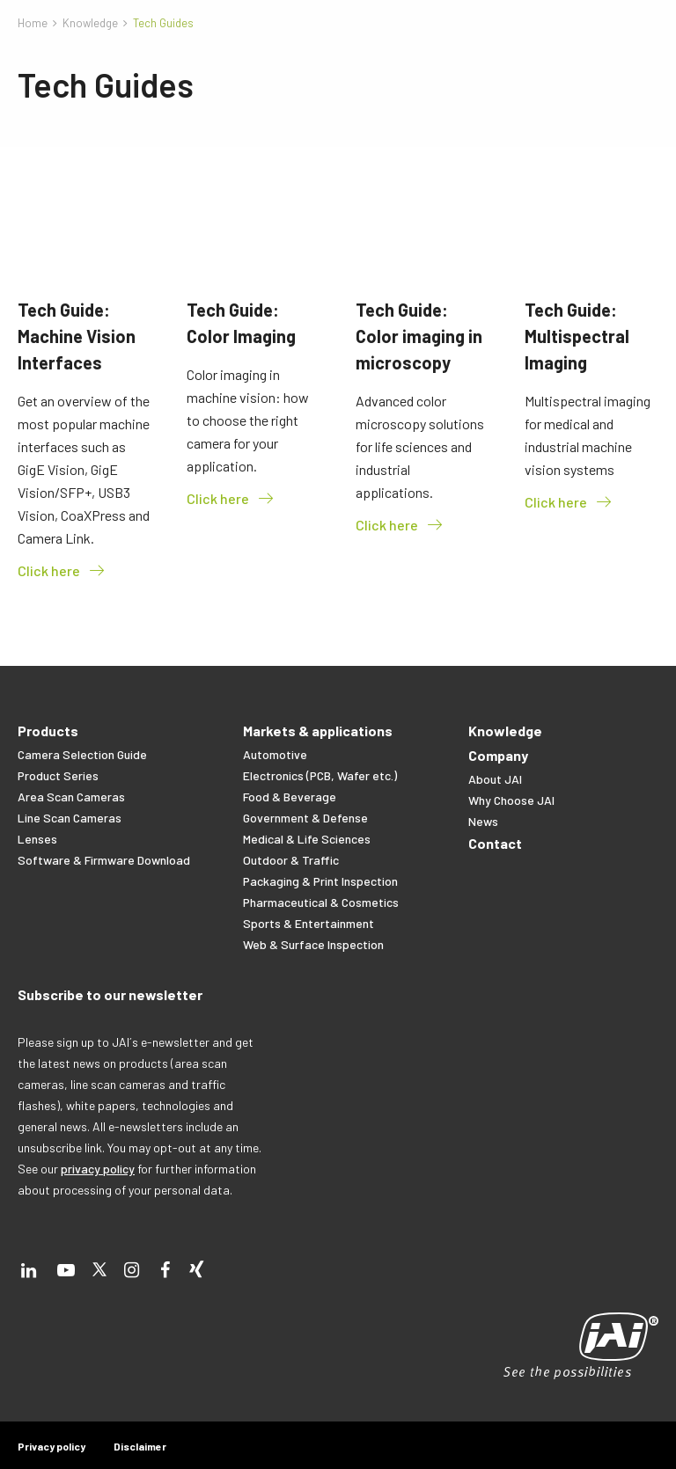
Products (48, 730)
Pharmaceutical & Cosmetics (321, 902)
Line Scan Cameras (69, 817)
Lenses (37, 838)
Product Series (58, 775)
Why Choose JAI (511, 800)
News (483, 821)
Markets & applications (318, 730)
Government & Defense (305, 817)
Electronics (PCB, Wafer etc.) (320, 775)
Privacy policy (51, 1446)
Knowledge (90, 23)
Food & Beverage (289, 796)
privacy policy (98, 1168)
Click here (62, 570)
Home (33, 23)
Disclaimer (140, 1446)
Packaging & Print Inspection (320, 880)
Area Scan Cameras (71, 796)
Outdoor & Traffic (291, 859)
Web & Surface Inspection (313, 944)
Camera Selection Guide (82, 754)
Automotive (275, 754)
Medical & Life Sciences (307, 838)
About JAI (495, 778)
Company (498, 755)
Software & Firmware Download (104, 859)
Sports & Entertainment (308, 923)
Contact (495, 843)
